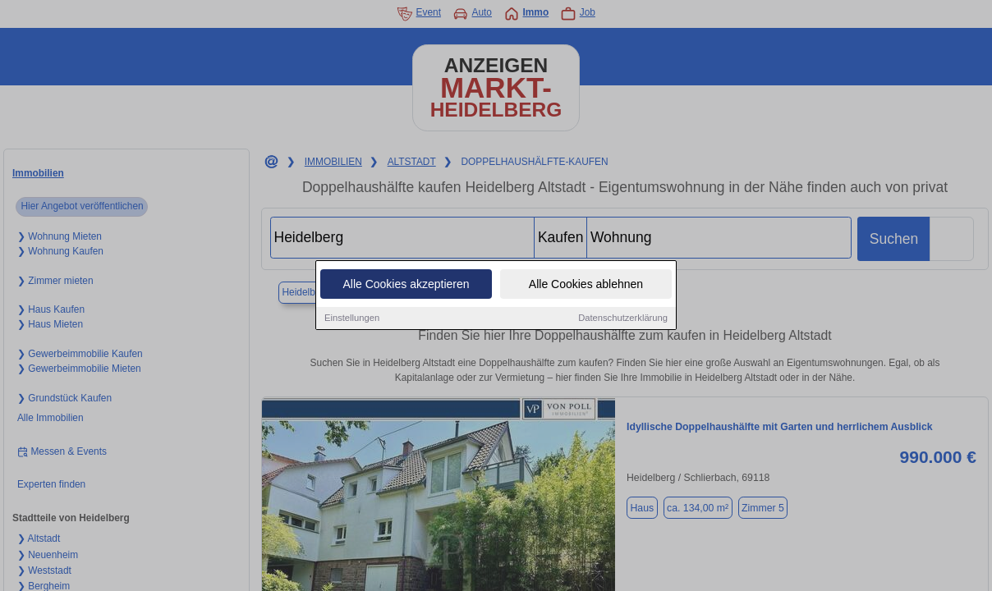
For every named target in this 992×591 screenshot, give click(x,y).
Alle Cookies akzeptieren (405, 284)
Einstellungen (351, 318)
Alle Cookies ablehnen (586, 284)
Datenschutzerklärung (623, 318)
